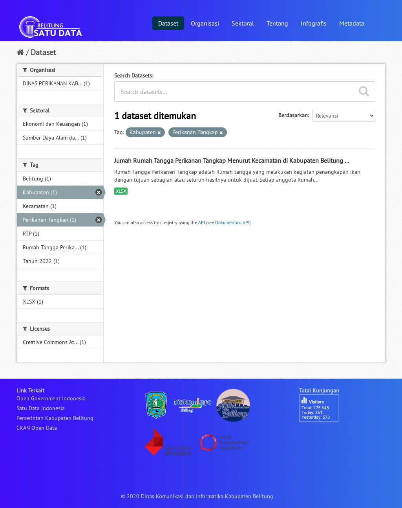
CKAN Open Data (36, 427)
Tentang (277, 23)
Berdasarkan (293, 115)
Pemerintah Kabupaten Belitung (54, 417)
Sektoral (243, 23)
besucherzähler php (322, 435)
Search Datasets (133, 75)
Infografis (314, 23)
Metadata (351, 23)
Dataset (168, 23)
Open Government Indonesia (51, 398)
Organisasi (205, 23)
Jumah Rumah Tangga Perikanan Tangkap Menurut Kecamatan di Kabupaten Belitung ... (231, 160)
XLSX (121, 191)
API (201, 222)
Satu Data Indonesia (40, 408)
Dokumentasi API (232, 222)
